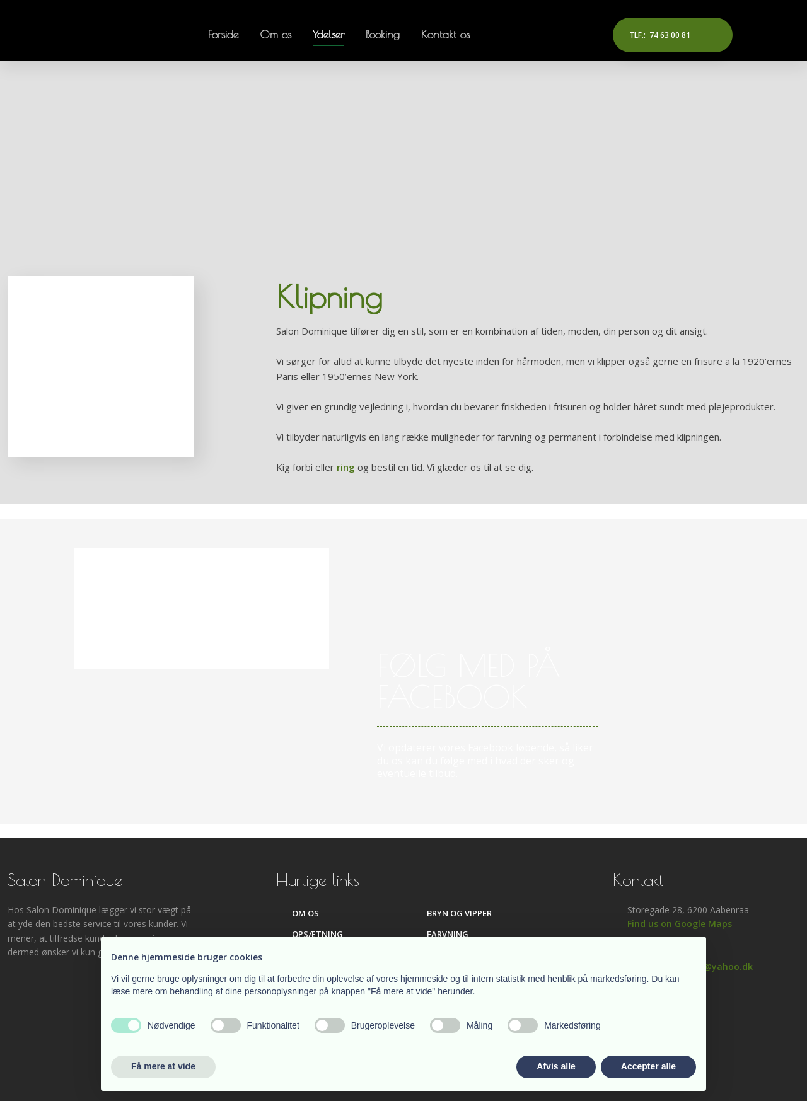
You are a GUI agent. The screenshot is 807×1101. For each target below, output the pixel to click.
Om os (275, 34)
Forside (223, 34)
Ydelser (328, 34)
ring (346, 467)
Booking (383, 34)
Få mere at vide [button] (163, 1066)
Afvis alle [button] (556, 1066)
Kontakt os (445, 34)
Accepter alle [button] (648, 1066)
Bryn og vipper (459, 913)
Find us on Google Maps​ (679, 924)
